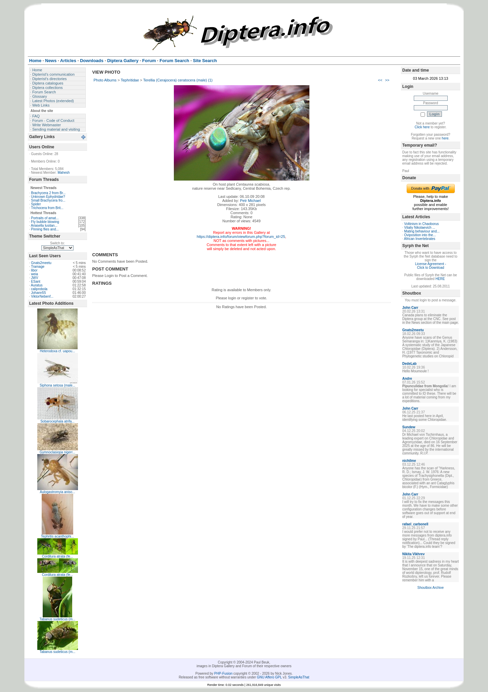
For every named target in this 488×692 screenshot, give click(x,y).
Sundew (408, 427)
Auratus (36, 285)
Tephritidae (130, 80)
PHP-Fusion (223, 673)
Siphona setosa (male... (57, 385)
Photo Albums (105, 80)
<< (380, 80)
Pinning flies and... (45, 229)
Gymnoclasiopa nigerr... (57, 452)
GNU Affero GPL (269, 677)
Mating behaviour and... (422, 231)
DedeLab (409, 364)
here (445, 138)
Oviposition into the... (420, 235)
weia (34, 274)
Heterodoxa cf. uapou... (57, 351)
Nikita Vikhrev (413, 554)
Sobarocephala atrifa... (57, 421)
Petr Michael (250, 201)
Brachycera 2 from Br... (48, 193)
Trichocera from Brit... (47, 208)
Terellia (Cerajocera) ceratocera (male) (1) (177, 80)
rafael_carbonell (415, 524)
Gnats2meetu (41, 263)
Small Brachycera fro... (48, 200)
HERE (440, 279)
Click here (422, 127)
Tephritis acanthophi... (57, 536)
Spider (36, 204)
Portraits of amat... (45, 218)
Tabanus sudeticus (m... (58, 619)
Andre (407, 378)
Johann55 (38, 293)
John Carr (410, 308)
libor (34, 270)
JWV (34, 278)
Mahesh (64, 172)
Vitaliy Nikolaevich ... (419, 227)
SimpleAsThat (298, 677)
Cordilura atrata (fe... (57, 556)
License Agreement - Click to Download (430, 265)
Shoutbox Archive (431, 588)
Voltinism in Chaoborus (421, 224)
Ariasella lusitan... (44, 225)
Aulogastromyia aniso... (57, 492)
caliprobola (39, 289)
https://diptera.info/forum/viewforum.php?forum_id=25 (241, 237)
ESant (35, 281)
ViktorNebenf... (42, 296)
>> (387, 80)
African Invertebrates (419, 239)
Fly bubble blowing (45, 222)
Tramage (37, 266)
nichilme (409, 461)
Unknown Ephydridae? (48, 197)
